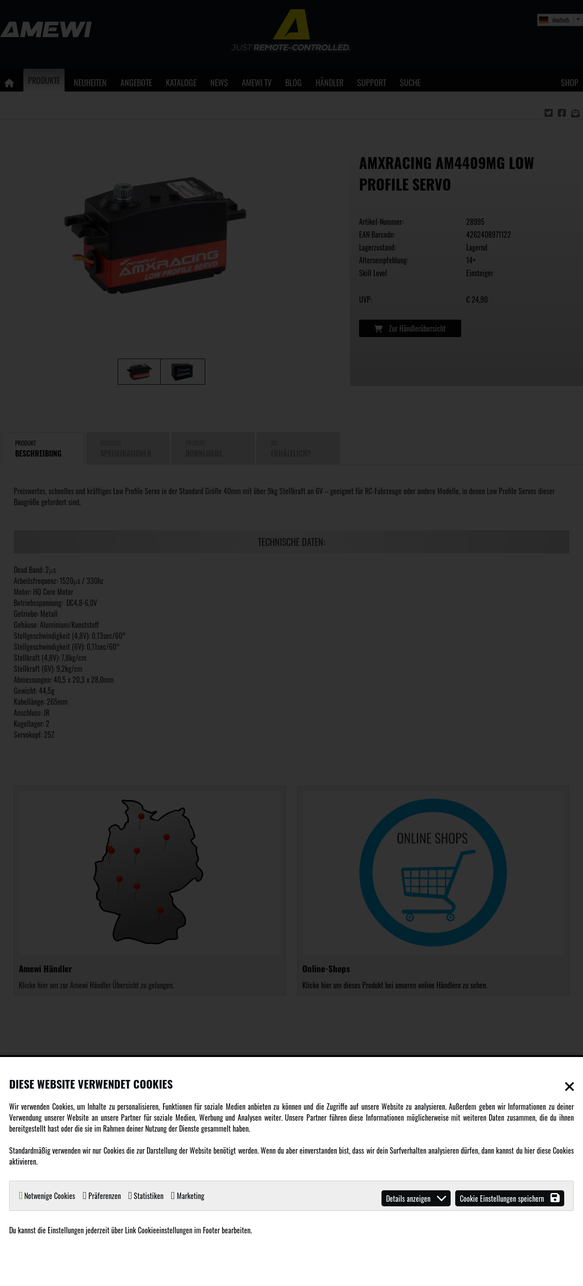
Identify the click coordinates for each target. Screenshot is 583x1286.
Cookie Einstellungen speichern (510, 1198)
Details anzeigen (416, 1198)
